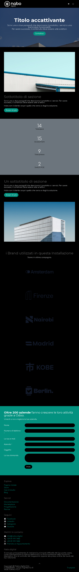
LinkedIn (10, 521)
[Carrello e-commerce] (68, 4)
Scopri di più (11, 110)
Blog (6, 492)
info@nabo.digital (14, 536)
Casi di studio (9, 490)
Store (6, 488)
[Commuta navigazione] (73, 4)
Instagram (11, 524)
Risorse (7, 509)
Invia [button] (28, 467)
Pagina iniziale (10, 485)
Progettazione (10, 507)
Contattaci (39, 33)
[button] (39, 563)
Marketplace (9, 504)
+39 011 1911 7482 (13, 539)
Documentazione (11, 502)
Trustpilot (71, 568)
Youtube (10, 527)
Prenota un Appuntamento (18, 544)
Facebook (11, 519)
